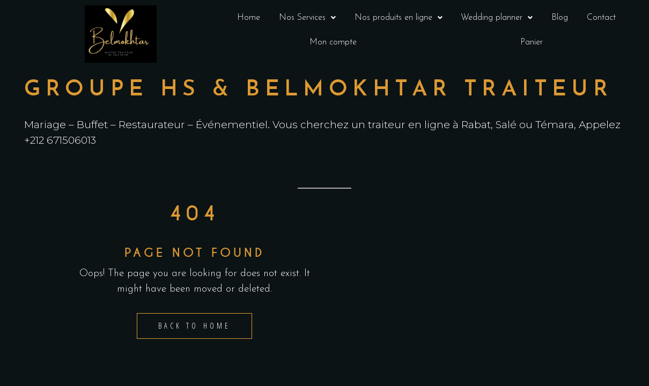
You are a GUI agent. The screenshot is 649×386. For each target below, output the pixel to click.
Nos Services (307, 17)
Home (248, 17)
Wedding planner (497, 17)
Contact (601, 17)
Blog (559, 17)
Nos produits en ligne (398, 17)
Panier (531, 42)
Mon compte (333, 42)
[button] (307, 17)
